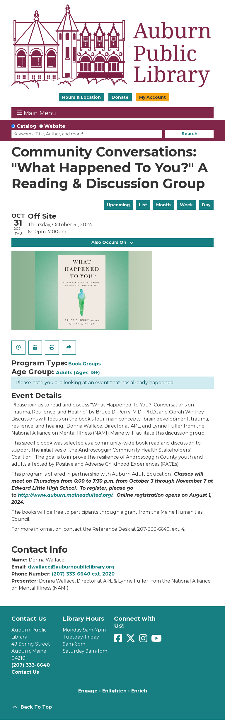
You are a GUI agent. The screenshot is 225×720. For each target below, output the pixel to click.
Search (189, 133)
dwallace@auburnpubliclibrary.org (71, 567)
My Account (152, 97)
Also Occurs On (112, 242)
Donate (120, 97)
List (143, 204)
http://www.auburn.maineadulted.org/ (65, 495)
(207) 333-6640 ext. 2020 (83, 574)
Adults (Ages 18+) (78, 372)
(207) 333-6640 (30, 665)
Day (206, 204)
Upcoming (118, 204)
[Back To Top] (112, 707)
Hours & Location (81, 97)
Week (186, 204)
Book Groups (84, 364)
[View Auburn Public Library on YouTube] (156, 640)
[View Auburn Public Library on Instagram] (144, 640)
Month (163, 204)
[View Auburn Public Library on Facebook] (119, 640)
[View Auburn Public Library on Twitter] (131, 640)
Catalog (26, 126)
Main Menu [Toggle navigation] (36, 113)
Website (54, 126)
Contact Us (25, 672)
